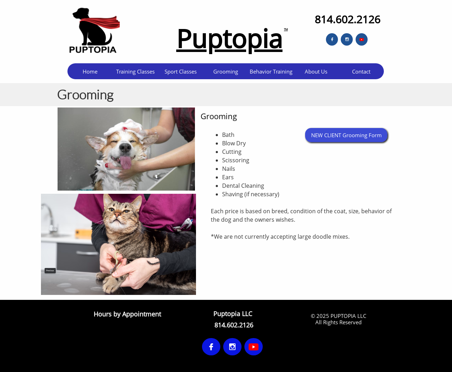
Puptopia (229, 38)
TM (286, 29)
